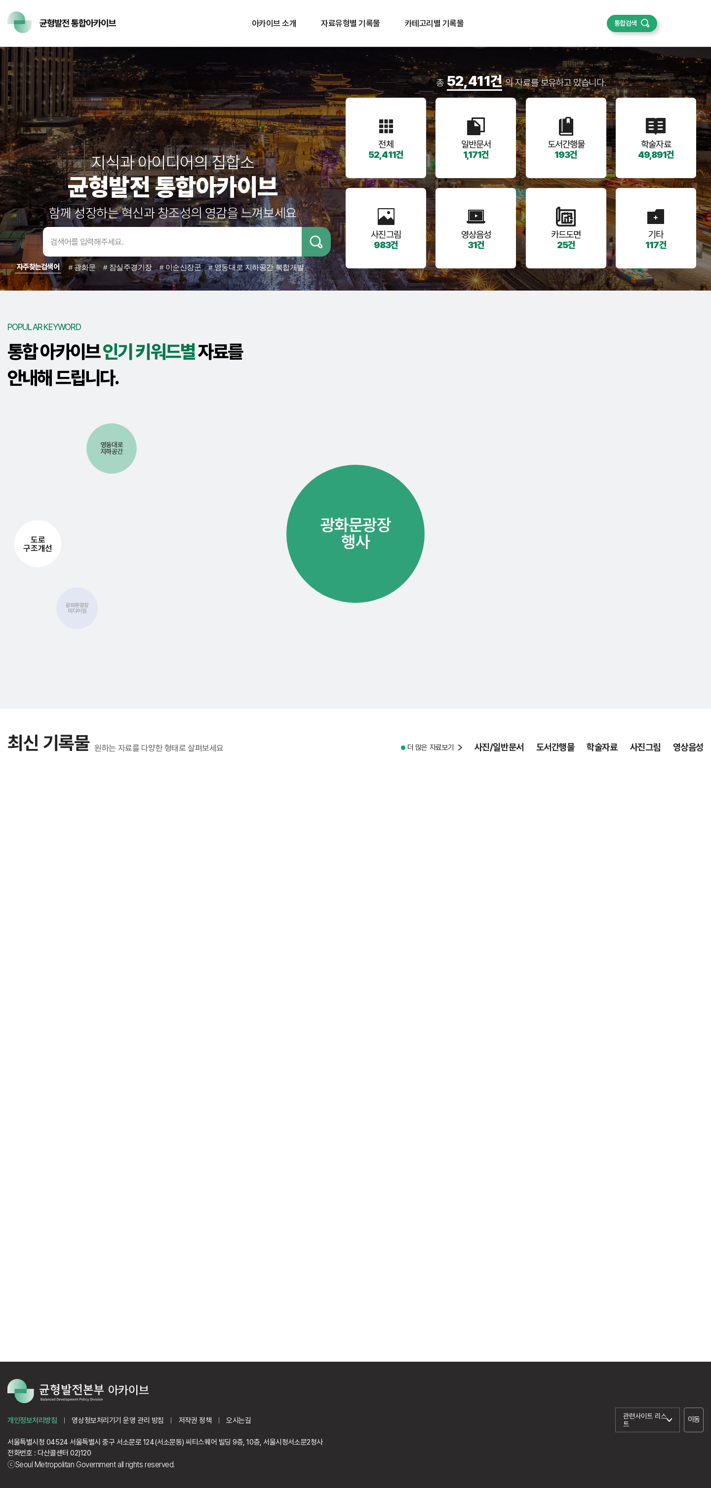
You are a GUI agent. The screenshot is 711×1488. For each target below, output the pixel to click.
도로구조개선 (37, 543)
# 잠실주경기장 (127, 267)
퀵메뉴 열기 (680, 23)
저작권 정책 (195, 1420)
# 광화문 (82, 267)
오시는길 (238, 1420)
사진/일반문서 (499, 752)
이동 (694, 1419)
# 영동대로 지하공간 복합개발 (256, 267)
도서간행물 (555, 752)
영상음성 (688, 752)
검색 (316, 242)
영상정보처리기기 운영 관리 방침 (117, 1420)
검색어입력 (27, 241)
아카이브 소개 (274, 23)
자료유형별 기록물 (350, 23)
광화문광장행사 (355, 533)
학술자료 (602, 752)
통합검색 (625, 23)
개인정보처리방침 (32, 1420)
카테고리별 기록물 (434, 23)
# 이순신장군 (180, 267)
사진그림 (645, 752)
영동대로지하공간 (111, 448)
